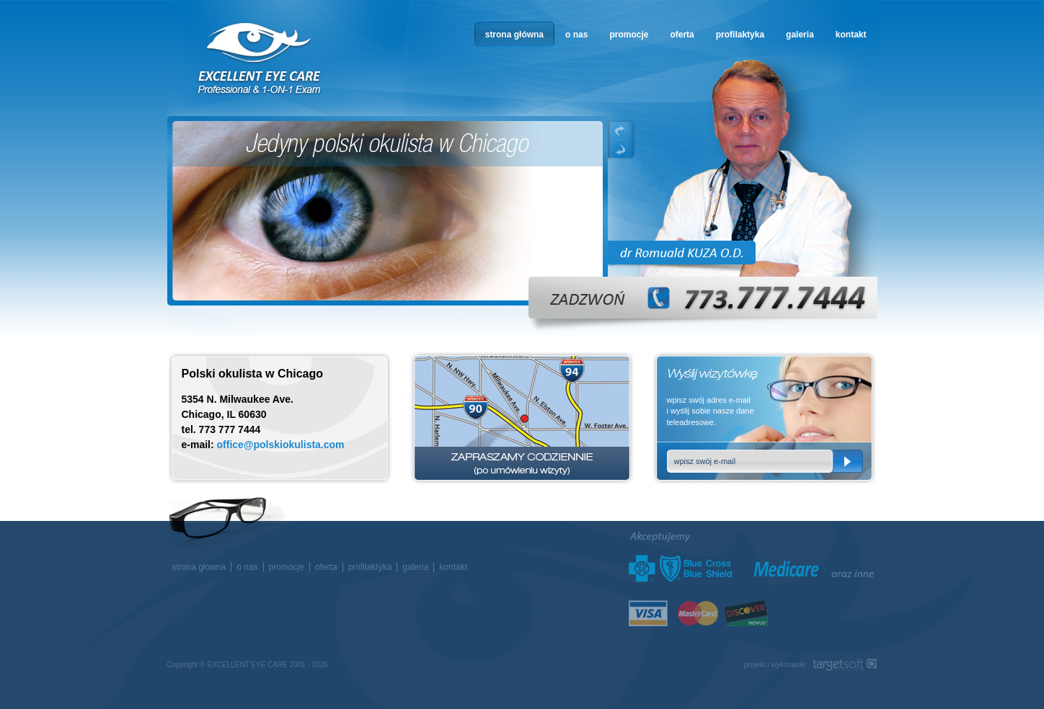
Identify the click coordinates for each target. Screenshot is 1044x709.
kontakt (851, 35)
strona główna (514, 35)
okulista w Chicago (260, 58)
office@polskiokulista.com (281, 444)
